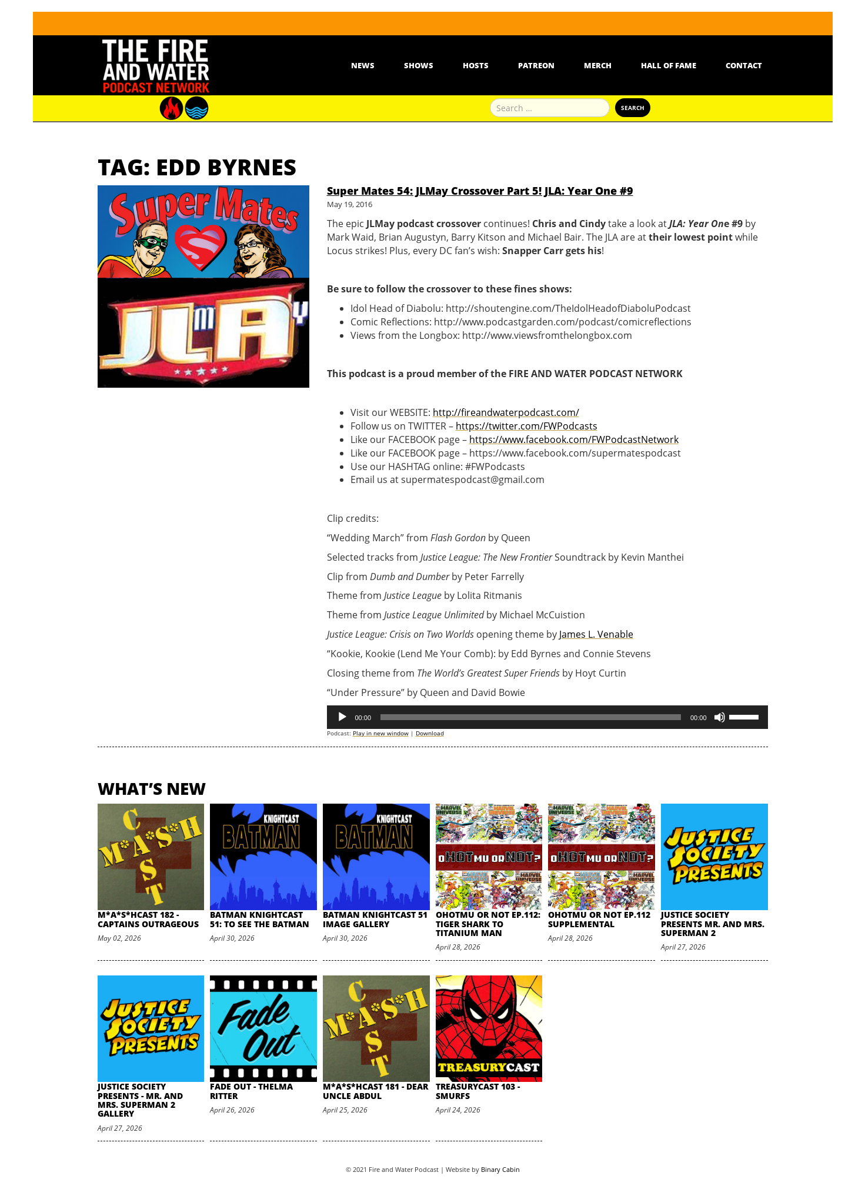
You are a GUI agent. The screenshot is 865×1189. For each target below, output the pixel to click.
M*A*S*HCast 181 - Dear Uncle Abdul (375, 1091)
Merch (598, 65)
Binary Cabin (500, 1169)
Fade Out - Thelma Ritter (251, 1091)
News (363, 65)
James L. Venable (596, 634)
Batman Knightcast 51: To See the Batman (259, 919)
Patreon (536, 65)
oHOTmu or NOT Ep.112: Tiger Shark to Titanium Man (488, 923)
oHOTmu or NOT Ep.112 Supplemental (599, 919)
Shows (418, 65)
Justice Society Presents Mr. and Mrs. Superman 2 (712, 923)
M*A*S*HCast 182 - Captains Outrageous (148, 919)
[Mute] (720, 717)
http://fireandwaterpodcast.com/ (506, 412)
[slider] (530, 717)
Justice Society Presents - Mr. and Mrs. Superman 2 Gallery (140, 1100)
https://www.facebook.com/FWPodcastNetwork (574, 439)
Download (430, 733)
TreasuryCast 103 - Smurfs (478, 1091)
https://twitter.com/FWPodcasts (526, 425)
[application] (547, 717)
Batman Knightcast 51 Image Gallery (375, 919)
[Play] (342, 717)
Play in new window (381, 733)
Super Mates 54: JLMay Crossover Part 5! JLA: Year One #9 (480, 191)
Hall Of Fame (668, 65)
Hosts (476, 65)
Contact (744, 65)
